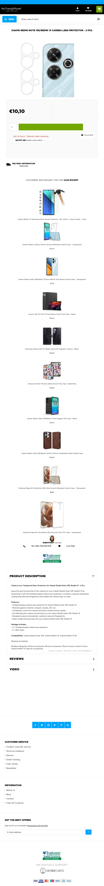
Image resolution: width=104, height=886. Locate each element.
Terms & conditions (15, 751)
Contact (10, 799)
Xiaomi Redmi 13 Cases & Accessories (27, 649)
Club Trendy (12, 764)
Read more (23, 166)
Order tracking (13, 760)
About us (10, 790)
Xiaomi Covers (81, 646)
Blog (8, 794)
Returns (10, 755)
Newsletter (11, 768)
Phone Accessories (36, 646)
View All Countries (15, 803)
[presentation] (61, 19)
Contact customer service (18, 747)
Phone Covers (68, 646)
